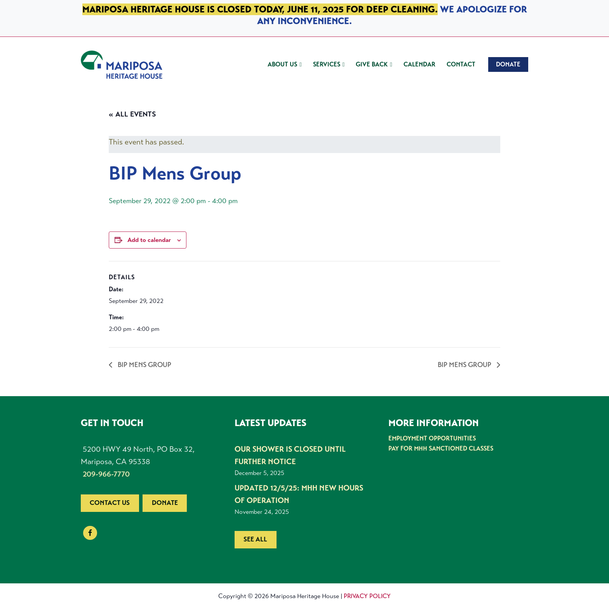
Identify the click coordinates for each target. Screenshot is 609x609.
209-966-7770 (106, 474)
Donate (165, 503)
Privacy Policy (367, 596)
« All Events (132, 114)
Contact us (110, 503)
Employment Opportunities (432, 438)
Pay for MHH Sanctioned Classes (440, 448)
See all (255, 539)
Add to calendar (149, 240)
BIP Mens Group (143, 364)
